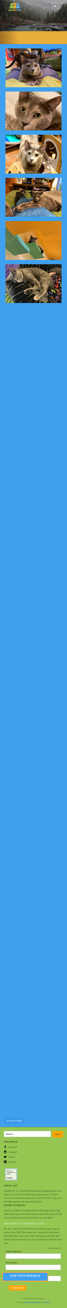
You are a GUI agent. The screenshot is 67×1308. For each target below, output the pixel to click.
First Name (12, 1262)
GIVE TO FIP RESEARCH (25, 1275)
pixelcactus (47, 1302)
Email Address (14, 1251)
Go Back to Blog (14, 1120)
